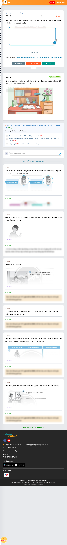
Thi (33, 63)
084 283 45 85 (12, 506)
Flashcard (18, 63)
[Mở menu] (9, 2)
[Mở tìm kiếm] (46, 2)
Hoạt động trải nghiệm (19, 13)
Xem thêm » (9, 193)
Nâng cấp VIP (33, 340)
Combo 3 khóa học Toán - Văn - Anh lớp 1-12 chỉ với (26, 136)
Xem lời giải (33, 52)
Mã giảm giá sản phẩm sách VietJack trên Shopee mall (26, 144)
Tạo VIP (52, 2)
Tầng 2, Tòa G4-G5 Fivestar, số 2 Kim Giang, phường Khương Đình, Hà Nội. (27, 503)
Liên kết (6, 513)
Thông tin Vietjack (10, 515)
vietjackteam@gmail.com (14, 509)
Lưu (58, 16)
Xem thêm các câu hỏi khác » (33, 486)
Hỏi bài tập (4, 539)
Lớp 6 (10, 13)
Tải (48, 63)
